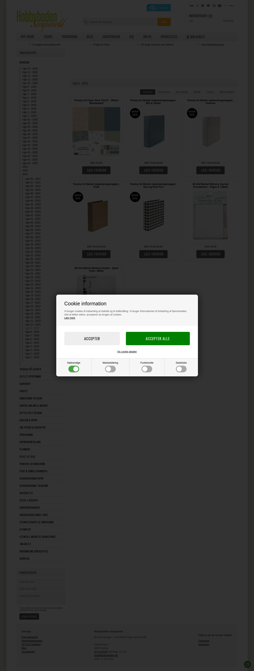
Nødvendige (73, 366)
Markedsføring (110, 366)
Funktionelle (147, 366)
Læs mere (69, 317)
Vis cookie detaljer (127, 351)
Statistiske (181, 366)
